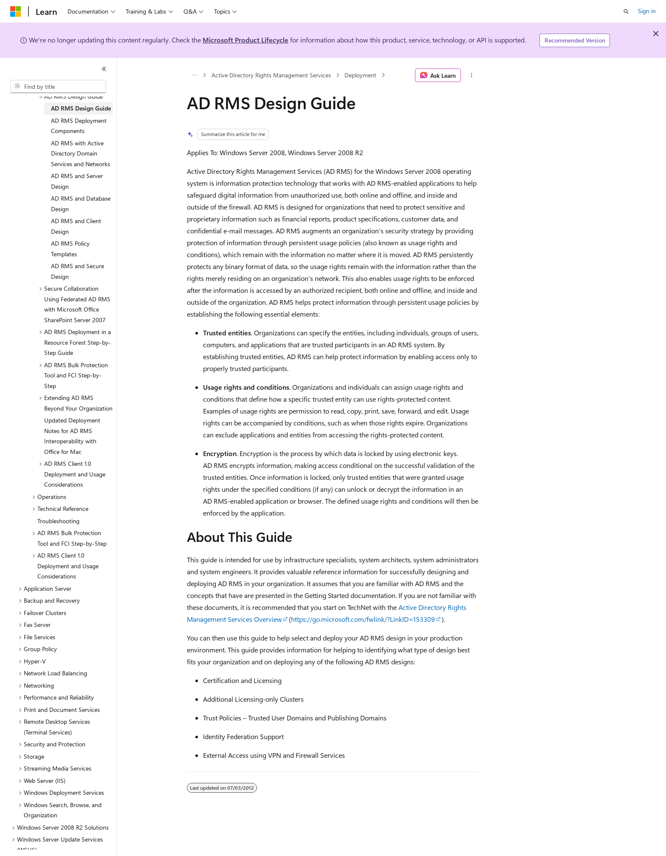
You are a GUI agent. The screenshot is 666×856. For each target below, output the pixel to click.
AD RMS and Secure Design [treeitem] (77, 271)
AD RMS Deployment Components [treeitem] (79, 125)
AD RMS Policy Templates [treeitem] (70, 248)
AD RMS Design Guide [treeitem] (81, 108)
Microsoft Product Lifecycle (245, 39)
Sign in (647, 11)
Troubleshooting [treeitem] (58, 521)
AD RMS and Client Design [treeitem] (76, 226)
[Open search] (626, 11)
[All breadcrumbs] (194, 75)
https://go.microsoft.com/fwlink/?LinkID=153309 (363, 619)
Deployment (360, 75)
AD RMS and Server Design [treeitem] (77, 181)
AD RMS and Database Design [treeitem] (80, 203)
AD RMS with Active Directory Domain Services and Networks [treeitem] (80, 153)
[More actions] (471, 75)
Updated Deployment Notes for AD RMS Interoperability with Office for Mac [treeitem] (72, 436)
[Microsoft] (15, 11)
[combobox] (58, 87)
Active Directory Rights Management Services (271, 75)
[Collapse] (104, 69)
